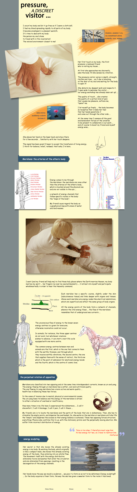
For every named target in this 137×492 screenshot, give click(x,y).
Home (71, 489)
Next (89, 489)
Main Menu (49, 489)
